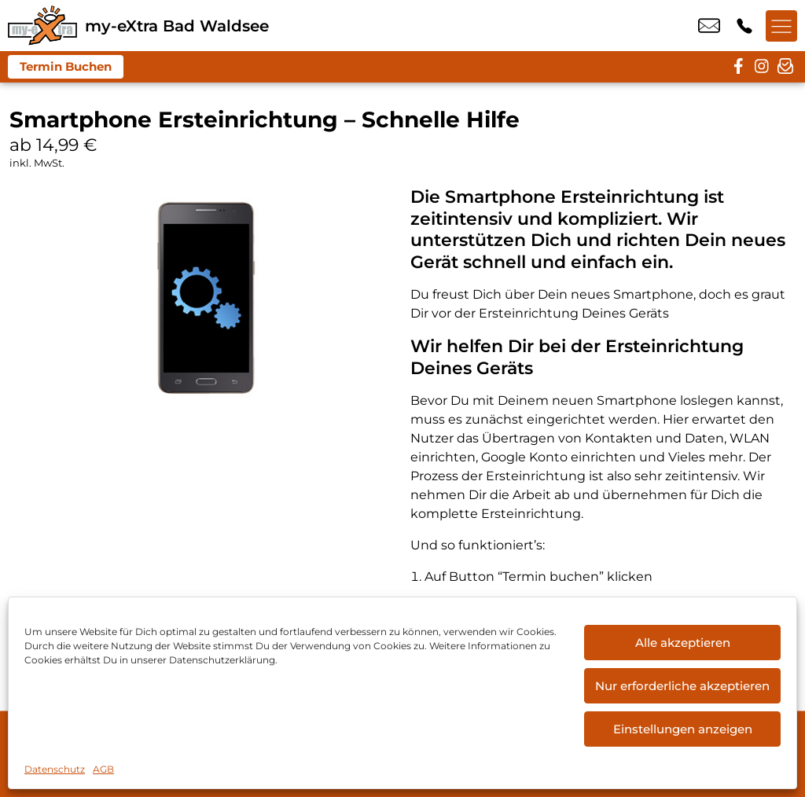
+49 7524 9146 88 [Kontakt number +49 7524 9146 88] (744, 26)
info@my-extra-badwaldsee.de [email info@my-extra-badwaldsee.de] (709, 26)
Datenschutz (54, 769)
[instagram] (762, 67)
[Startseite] (42, 25)
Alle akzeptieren (682, 642)
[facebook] (738, 67)
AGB (103, 769)
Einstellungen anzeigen (682, 729)
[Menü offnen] (781, 26)
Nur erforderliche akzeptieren (682, 685)
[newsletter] (785, 67)
